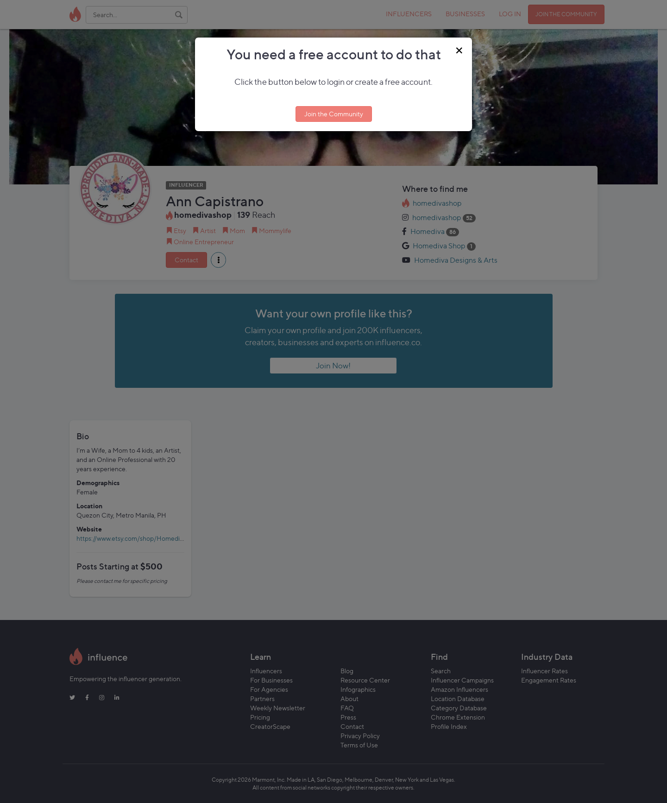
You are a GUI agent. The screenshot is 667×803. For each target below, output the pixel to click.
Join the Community (333, 114)
